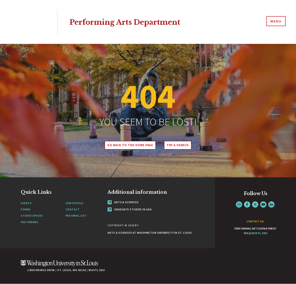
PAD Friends (29, 222)
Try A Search (179, 145)
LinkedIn (271, 204)
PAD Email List (76, 215)
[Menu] (275, 21)
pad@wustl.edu (256, 233)
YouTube (263, 204)
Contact (73, 209)
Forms (26, 209)
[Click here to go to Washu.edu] (59, 265)
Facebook (247, 204)
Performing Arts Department (132, 22)
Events (26, 203)
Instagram (239, 204)
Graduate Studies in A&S (130, 209)
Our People (74, 203)
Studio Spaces (32, 215)
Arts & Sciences (123, 202)
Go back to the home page (129, 145)
